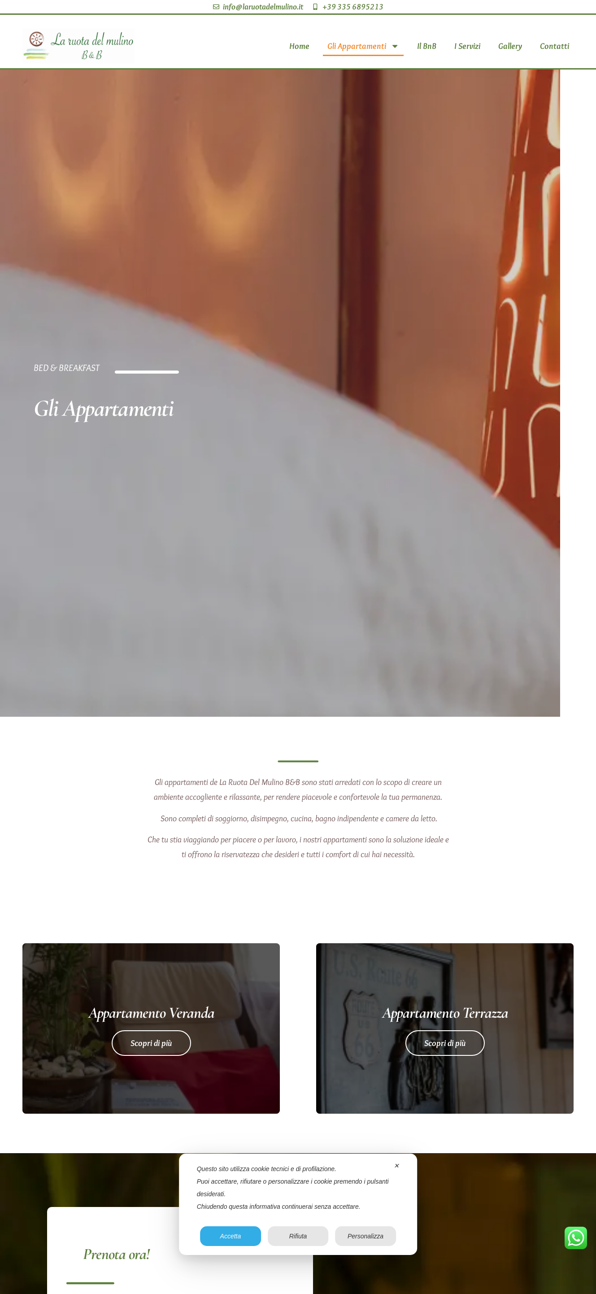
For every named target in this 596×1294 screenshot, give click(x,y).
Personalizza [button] (365, 1236)
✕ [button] (396, 1165)
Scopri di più (151, 1042)
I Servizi (467, 45)
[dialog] (298, 1204)
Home (299, 45)
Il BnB (426, 45)
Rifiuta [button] (298, 1236)
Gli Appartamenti (363, 46)
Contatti (554, 45)
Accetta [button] (230, 1236)
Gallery (510, 45)
